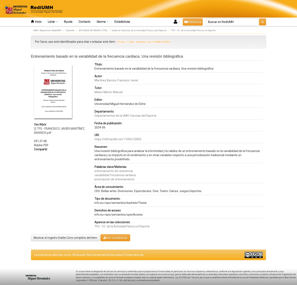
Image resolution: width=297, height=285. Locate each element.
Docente (70, 30)
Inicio (36, 21)
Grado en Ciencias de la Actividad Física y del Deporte (138, 30)
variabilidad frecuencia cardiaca (115, 175)
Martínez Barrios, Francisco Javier (116, 80)
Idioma (102, 21)
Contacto (85, 21)
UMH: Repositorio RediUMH (47, 30)
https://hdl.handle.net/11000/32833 (117, 139)
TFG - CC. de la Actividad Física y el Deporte (193, 30)
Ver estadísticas (115, 237)
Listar (53, 21)
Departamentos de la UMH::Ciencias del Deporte (125, 115)
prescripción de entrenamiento (114, 179)
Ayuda (68, 21)
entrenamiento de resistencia (113, 171)
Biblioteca (192, 22)
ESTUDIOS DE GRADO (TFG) (93, 30)
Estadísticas (122, 21)
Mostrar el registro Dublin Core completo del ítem (65, 237)
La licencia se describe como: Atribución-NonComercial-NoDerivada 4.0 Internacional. (89, 254)
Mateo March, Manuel (108, 92)
